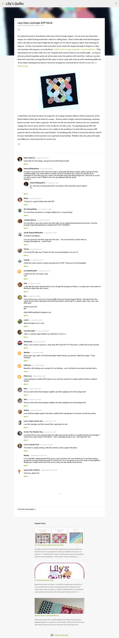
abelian (27, 352)
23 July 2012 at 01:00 (35, 320)
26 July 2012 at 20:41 (50, 432)
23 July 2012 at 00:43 (34, 296)
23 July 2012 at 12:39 (38, 376)
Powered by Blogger (59, 635)
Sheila (26, 410)
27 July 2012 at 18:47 (46, 444)
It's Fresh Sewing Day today (44, 580)
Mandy (26, 455)
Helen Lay (28, 376)
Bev (25, 296)
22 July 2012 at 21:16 (36, 260)
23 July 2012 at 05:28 (36, 352)
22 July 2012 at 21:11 (36, 249)
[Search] (26, 3)
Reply (26, 164)
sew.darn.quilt (29, 331)
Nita (25, 389)
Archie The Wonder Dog (33, 432)
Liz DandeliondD (30, 271)
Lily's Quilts (15, 3)
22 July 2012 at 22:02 (34, 283)
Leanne (27, 260)
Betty (26, 198)
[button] (19, 29)
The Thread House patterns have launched (49, 545)
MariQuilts (28, 342)
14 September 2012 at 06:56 (48, 470)
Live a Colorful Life (31, 445)
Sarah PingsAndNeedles (33, 233)
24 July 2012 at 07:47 (36, 410)
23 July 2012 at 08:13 (38, 365)
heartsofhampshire (31, 169)
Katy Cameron (29, 158)
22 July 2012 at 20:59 (43, 220)
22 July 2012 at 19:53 (52, 183)
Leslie (26, 320)
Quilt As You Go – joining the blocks (46, 615)
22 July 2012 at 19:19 (42, 158)
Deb (25, 283)
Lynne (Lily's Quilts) (32, 470)
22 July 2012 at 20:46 (45, 209)
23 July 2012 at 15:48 (34, 388)
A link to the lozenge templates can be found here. (75, 49)
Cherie (26, 249)
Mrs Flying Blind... (31, 209)
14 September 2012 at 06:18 (38, 455)
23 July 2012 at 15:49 (34, 399)
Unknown (27, 365)
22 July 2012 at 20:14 (35, 198)
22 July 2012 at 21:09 (50, 232)
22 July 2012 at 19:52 (46, 168)
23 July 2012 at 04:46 (42, 331)
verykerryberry (30, 220)
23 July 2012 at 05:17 (39, 341)
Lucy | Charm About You (33, 421)
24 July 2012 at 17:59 (50, 421)
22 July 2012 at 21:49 (44, 271)
